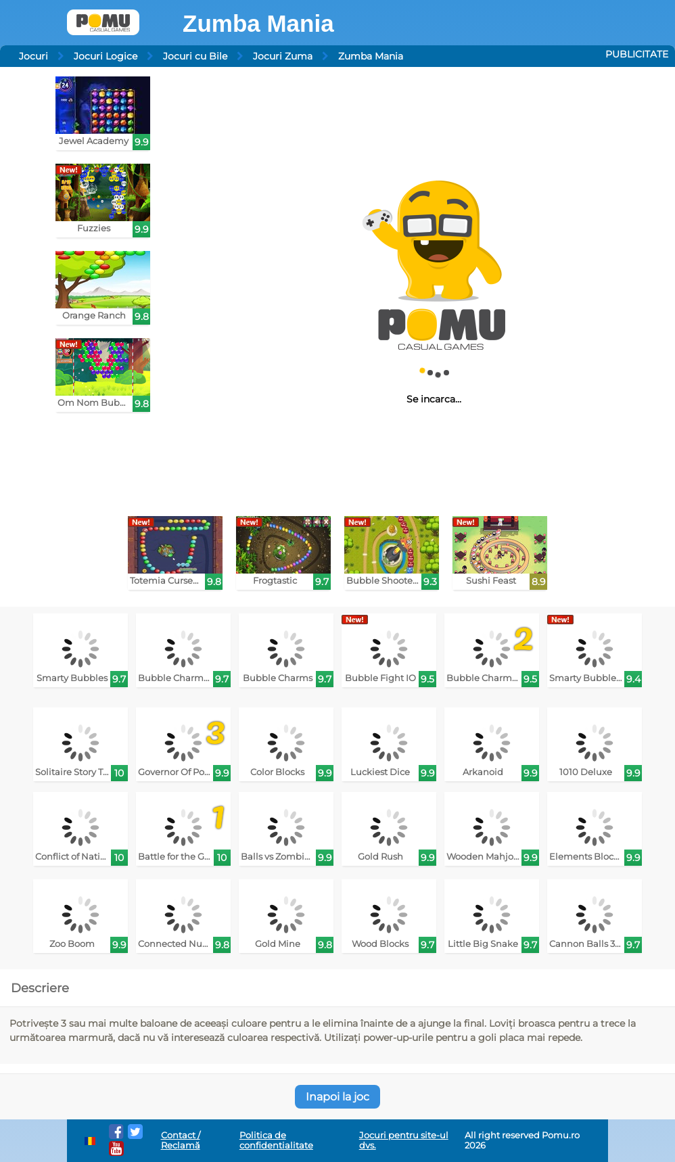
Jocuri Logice (105, 56)
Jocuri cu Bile (195, 56)
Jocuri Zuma (282, 56)
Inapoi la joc (337, 1096)
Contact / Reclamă (180, 1140)
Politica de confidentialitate (276, 1140)
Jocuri (33, 56)
